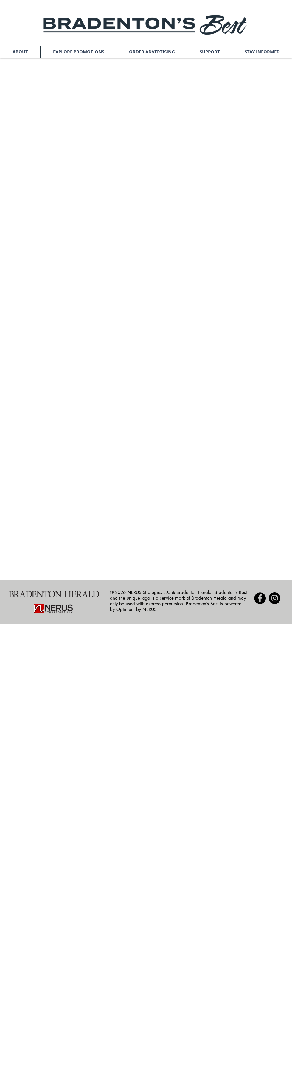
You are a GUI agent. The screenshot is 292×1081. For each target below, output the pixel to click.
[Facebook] (260, 598)
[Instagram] (274, 598)
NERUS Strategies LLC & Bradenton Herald (169, 592)
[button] (20, 52)
